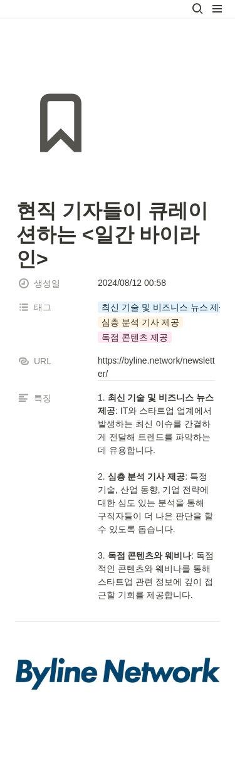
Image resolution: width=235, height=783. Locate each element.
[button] (197, 9)
